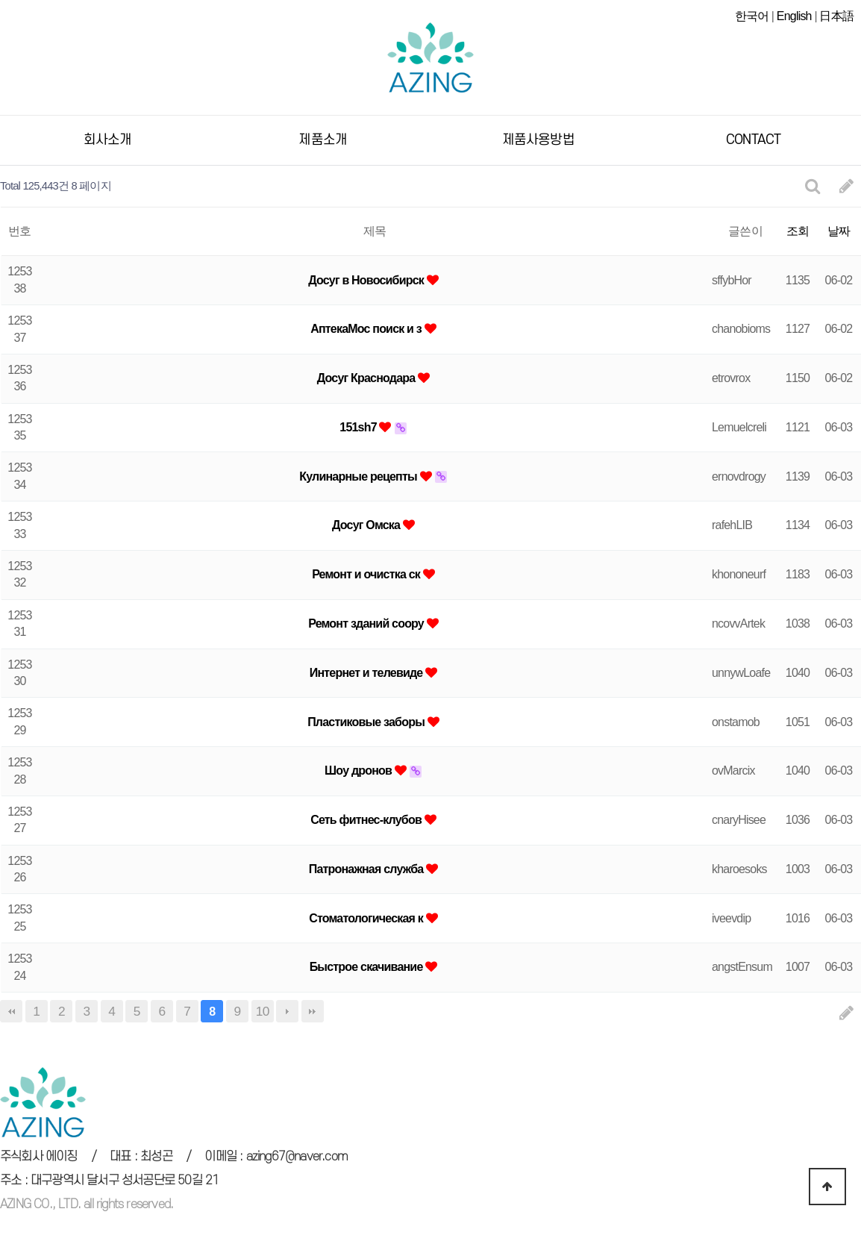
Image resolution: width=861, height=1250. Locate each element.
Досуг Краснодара (367, 378)
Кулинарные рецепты (359, 476)
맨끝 (312, 1011)
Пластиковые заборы (367, 722)
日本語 (836, 16)
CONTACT (753, 139)
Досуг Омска (367, 525)
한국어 (752, 16)
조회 (797, 231)
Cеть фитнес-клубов (367, 819)
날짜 (838, 231)
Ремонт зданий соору (367, 623)
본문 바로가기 (0, 0)
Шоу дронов (360, 770)
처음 (11, 1011)
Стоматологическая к (367, 918)
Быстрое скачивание (368, 966)
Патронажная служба (367, 869)
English (794, 16)
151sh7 (359, 427)
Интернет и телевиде (367, 672)
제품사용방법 (538, 139)
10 (262, 1011)
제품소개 (322, 139)
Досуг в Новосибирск (367, 280)
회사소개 (108, 139)
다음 (287, 1011)
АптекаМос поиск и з (367, 328)
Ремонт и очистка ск (367, 574)
